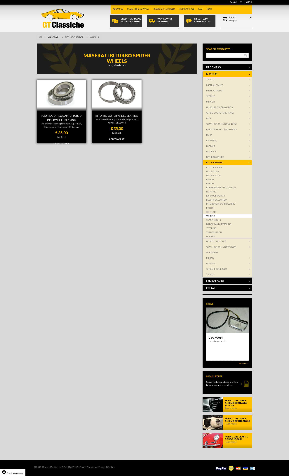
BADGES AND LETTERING (218, 224)
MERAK (210, 257)
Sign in (249, 1)
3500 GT (210, 79)
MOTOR (210, 207)
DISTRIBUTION (213, 175)
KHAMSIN (211, 140)
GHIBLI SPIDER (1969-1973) (220, 107)
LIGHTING (211, 191)
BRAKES (210, 183)
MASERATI (53, 37)
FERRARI (211, 288)
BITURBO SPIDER (74, 37)
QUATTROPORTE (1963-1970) (221, 123)
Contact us (91, 467)
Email (82, 467)
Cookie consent (13, 473)
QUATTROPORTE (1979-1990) (221, 129)
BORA (209, 134)
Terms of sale (186, 9)
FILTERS (210, 179)
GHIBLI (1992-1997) (216, 241)
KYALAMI (210, 146)
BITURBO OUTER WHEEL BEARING (116, 115)
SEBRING (210, 96)
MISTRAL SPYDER (214, 90)
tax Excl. (61, 137)
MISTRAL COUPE (214, 85)
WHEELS (210, 216)
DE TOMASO (213, 67)
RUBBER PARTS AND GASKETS (221, 187)
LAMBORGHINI (215, 281)
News (210, 9)
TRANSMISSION (214, 232)
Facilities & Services (138, 9)
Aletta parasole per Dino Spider (224, 341)
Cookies (111, 467)
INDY (208, 118)
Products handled (164, 9)
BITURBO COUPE (215, 157)
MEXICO (210, 101)
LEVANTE (211, 263)
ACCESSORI (212, 252)
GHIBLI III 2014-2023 (216, 268)
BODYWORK (212, 171)
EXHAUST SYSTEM (215, 195)
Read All (244, 363)
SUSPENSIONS (213, 220)
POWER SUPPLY (214, 167)
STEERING (211, 228)
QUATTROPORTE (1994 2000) (221, 246)
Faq (200, 9)
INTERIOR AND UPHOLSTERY (220, 203)
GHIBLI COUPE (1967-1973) (220, 112)
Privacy (102, 467)
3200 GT (210, 274)
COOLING (211, 212)
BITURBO (211, 151)
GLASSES (210, 236)
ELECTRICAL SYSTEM (216, 199)
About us (118, 9)
